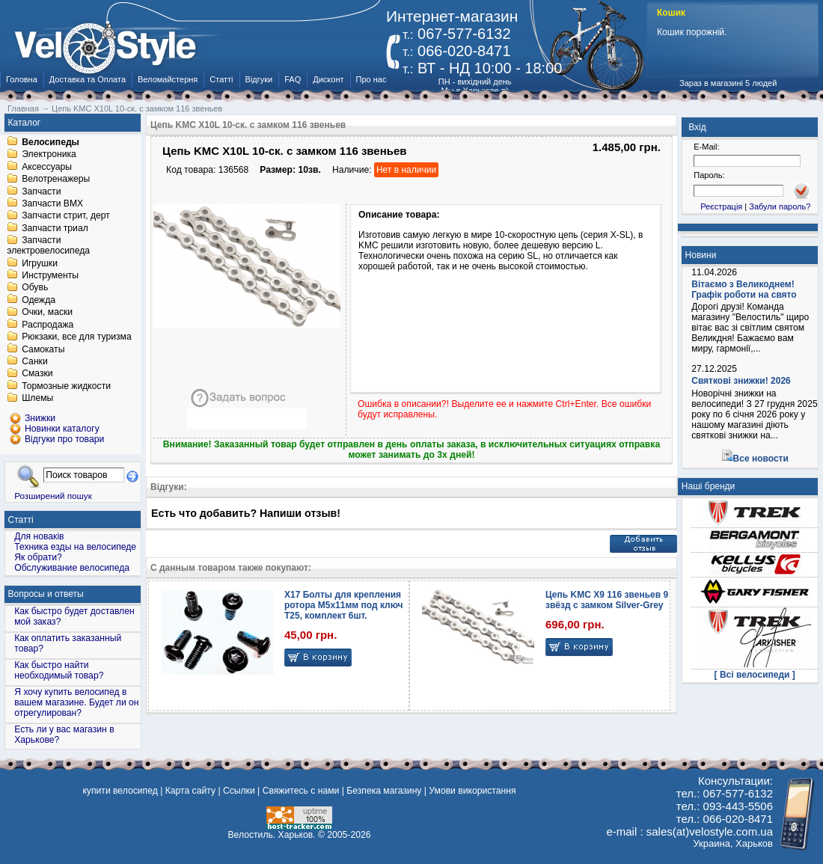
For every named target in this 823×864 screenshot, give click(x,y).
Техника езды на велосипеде (75, 547)
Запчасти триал (55, 228)
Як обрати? (38, 557)
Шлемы (37, 398)
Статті (221, 79)
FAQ (292, 79)
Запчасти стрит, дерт (66, 216)
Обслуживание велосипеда (71, 568)
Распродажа (47, 324)
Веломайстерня (168, 79)
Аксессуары (47, 167)
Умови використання (472, 790)
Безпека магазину (383, 790)
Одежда (38, 300)
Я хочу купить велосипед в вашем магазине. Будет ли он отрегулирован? (76, 702)
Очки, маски (47, 312)
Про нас (371, 79)
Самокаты (43, 349)
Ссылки (239, 790)
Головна (21, 79)
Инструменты (50, 275)
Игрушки (40, 263)
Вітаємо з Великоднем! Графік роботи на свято (743, 289)
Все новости (761, 458)
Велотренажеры (56, 179)
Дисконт (328, 79)
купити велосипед (119, 790)
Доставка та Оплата (87, 79)
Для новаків (39, 536)
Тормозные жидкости (66, 386)
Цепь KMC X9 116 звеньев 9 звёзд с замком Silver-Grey (606, 599)
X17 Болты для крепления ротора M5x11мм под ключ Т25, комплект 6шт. (343, 605)
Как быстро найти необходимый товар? (58, 670)
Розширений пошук (53, 495)
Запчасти (41, 191)
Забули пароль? (779, 206)
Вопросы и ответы (46, 594)
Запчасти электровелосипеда (48, 246)
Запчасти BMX (52, 203)
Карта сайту (190, 790)
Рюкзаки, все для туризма (76, 337)
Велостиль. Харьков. (272, 835)
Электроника (49, 155)
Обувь (35, 288)
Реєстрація (721, 206)
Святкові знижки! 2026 (741, 381)
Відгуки (259, 79)
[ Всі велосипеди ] (755, 675)
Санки (35, 361)
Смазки (37, 374)
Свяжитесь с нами (301, 790)
